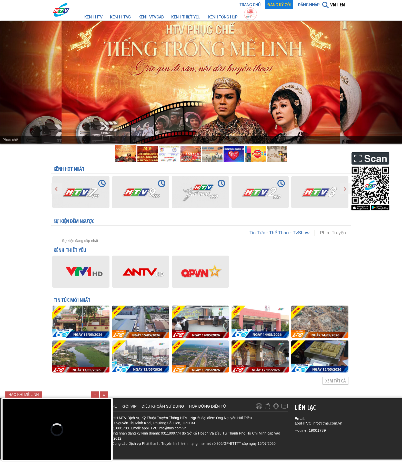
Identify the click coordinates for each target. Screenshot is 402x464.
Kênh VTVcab (151, 17)
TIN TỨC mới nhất (72, 301)
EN (342, 4)
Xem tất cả (335, 381)
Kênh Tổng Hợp (223, 17)
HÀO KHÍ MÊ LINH (23, 394)
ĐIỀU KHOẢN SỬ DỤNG (163, 406)
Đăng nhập (309, 4)
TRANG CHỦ (249, 4)
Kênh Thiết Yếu (185, 17)
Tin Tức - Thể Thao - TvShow (279, 232)
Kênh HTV (93, 17)
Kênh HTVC (120, 17)
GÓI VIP (129, 406)
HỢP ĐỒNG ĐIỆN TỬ (207, 406)
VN (333, 4)
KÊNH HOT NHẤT (69, 168)
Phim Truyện (333, 232)
